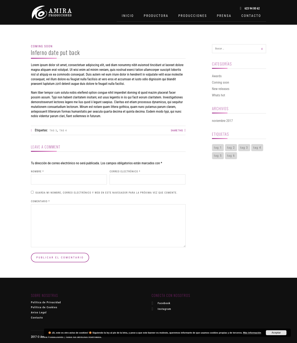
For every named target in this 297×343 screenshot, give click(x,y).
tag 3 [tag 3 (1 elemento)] (244, 147)
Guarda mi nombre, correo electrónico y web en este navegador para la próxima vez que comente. (106, 192)
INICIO (128, 16)
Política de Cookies (44, 307)
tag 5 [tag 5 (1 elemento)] (218, 155)
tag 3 (53, 130)
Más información (252, 332)
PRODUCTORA (156, 16)
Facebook (161, 303)
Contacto (37, 317)
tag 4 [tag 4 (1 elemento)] (257, 147)
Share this (178, 130)
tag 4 (63, 130)
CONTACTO (251, 16)
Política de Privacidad (46, 302)
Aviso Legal (39, 312)
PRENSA (224, 16)
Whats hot (218, 95)
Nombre (37, 171)
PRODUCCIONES (192, 16)
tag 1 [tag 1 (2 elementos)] (218, 147)
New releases (221, 89)
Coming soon (42, 46)
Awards (217, 76)
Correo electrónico (125, 171)
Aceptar (276, 332)
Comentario (40, 201)
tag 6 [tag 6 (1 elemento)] (231, 155)
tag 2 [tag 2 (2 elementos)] (231, 147)
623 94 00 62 (250, 8)
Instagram (161, 309)
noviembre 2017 (222, 121)
